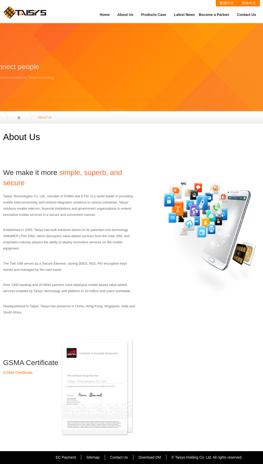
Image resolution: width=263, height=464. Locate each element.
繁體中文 (227, 3)
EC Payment (66, 457)
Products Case (153, 15)
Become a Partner (214, 15)
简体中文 (249, 3)
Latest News (184, 15)
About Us (125, 15)
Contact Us (246, 15)
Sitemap (92, 457)
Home (105, 15)
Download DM (149, 457)
